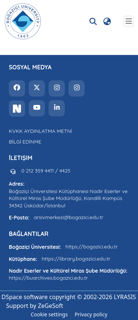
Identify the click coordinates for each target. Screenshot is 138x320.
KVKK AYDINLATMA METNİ (40, 131)
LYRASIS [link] (125, 297)
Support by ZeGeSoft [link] (34, 306)
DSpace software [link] (24, 297)
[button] (22, 21)
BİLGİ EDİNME (25, 141)
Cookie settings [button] (49, 314)
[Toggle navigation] (129, 21)
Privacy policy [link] (91, 314)
